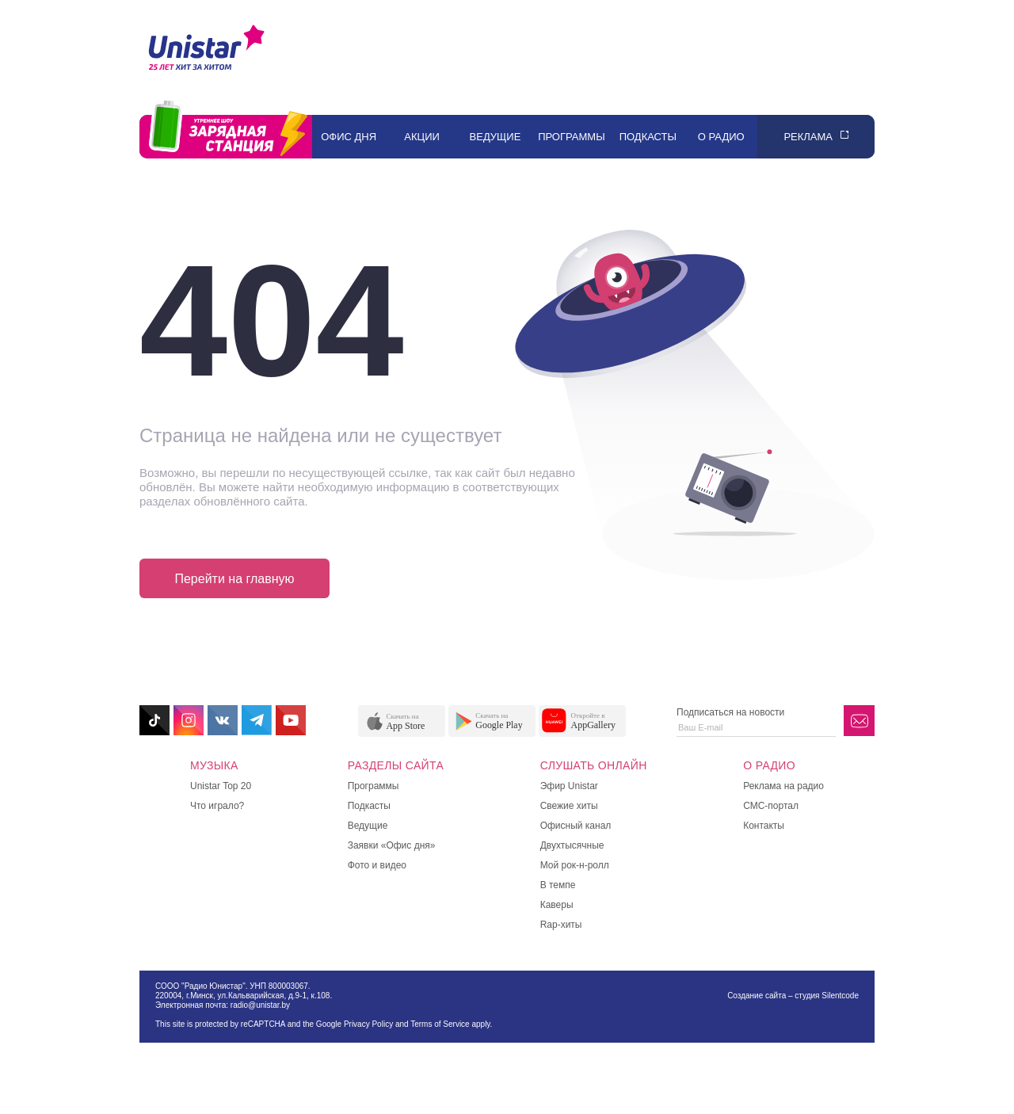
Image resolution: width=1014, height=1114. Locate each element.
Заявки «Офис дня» (392, 845)
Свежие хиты (569, 805)
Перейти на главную (234, 579)
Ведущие (495, 137)
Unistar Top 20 (220, 786)
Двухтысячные (572, 845)
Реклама (808, 137)
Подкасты (648, 137)
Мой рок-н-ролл (574, 865)
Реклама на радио (783, 786)
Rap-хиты (561, 924)
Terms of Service (439, 1024)
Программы (571, 137)
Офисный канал (576, 825)
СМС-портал (771, 805)
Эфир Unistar (569, 786)
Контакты (763, 825)
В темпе (558, 885)
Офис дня (348, 137)
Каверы (557, 904)
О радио (721, 137)
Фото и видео (377, 865)
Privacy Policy (368, 1024)
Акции (422, 137)
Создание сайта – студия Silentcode (793, 995)
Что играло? (217, 805)
